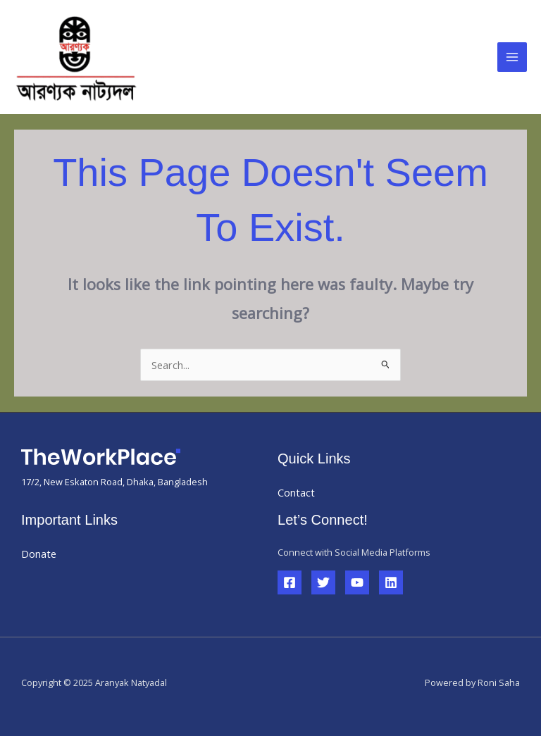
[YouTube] (357, 582)
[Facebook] (289, 582)
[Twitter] (323, 582)
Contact (296, 492)
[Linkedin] (391, 582)
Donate (38, 554)
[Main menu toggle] (512, 57)
